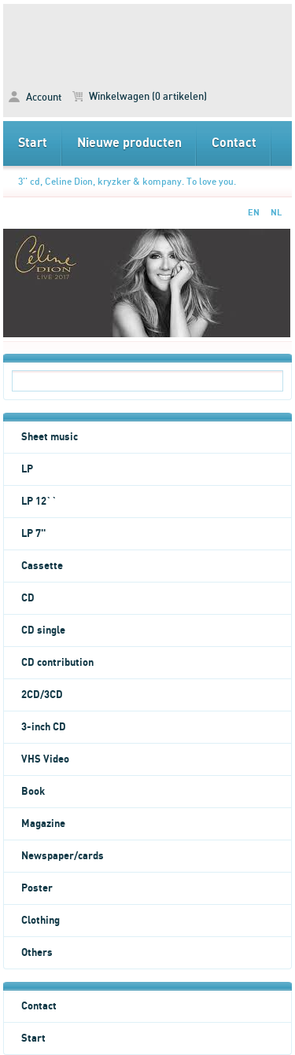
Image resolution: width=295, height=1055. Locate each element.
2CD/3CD (42, 694)
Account (35, 97)
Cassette (42, 566)
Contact (234, 143)
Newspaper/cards (62, 856)
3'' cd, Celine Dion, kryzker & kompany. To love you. (127, 181)
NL (276, 212)
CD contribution (57, 662)
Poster (37, 888)
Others (37, 952)
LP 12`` (39, 501)
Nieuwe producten (129, 143)
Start (32, 143)
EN (254, 212)
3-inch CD (43, 727)
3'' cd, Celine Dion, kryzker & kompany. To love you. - (148, 40)
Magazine (43, 823)
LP (27, 469)
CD (28, 598)
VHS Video (45, 759)
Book (33, 791)
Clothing (40, 920)
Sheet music (49, 437)
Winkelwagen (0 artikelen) (139, 96)
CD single (43, 630)
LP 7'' (33, 533)
